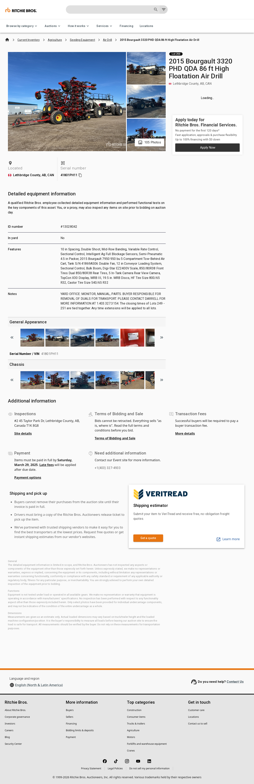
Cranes (131, 750)
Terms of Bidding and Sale (115, 438)
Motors (131, 737)
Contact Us (235, 682)
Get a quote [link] (148, 538)
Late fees (46, 465)
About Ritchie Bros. (15, 710)
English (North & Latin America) (39, 685)
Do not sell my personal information (149, 768)
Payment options (27, 477)
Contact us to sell (197, 723)
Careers (9, 730)
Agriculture (133, 730)
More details (185, 433)
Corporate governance (17, 717)
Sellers (69, 717)
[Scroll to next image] (161, 337)
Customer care (196, 710)
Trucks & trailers (136, 723)
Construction (134, 710)
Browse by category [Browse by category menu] (22, 26)
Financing (126, 26)
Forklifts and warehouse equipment (147, 744)
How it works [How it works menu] (79, 26)
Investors (10, 723)
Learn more (228, 539)
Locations (146, 26)
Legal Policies (115, 768)
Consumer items (136, 717)
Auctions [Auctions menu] (53, 26)
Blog (7, 737)
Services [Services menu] (105, 26)
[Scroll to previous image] (12, 337)
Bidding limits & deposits (80, 730)
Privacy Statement (91, 768)
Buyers (70, 710)
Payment (71, 737)
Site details (23, 433)
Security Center (13, 744)
